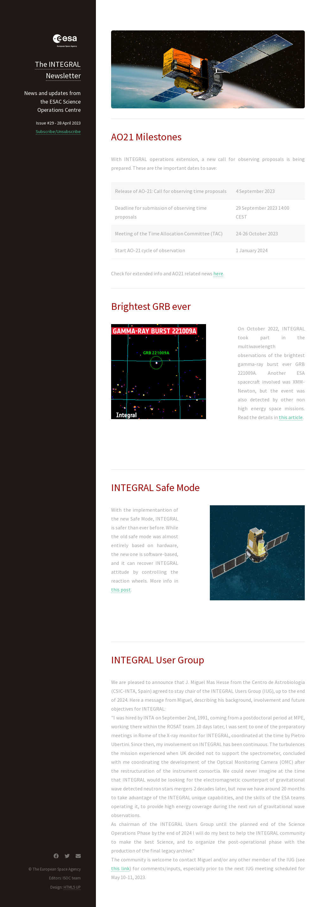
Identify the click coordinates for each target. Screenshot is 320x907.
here (218, 273)
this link (120, 868)
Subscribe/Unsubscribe (58, 131)
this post (121, 589)
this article (291, 417)
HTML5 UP (72, 887)
